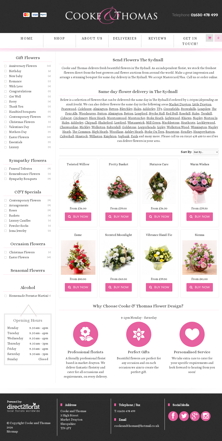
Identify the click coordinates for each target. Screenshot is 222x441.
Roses (13, 210)
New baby (16, 76)
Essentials (15, 142)
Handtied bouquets (22, 111)
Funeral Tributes (20, 168)
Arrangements (18, 205)
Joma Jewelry (17, 231)
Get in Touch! (190, 41)
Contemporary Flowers (25, 116)
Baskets (14, 215)
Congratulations (20, 91)
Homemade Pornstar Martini (28, 295)
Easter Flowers (19, 137)
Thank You (16, 106)
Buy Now (78, 216)
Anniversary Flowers (23, 66)
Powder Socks (18, 226)
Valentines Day (19, 127)
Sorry (13, 101)
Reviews (157, 38)
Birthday (15, 71)
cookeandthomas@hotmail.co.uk (136, 426)
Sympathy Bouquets (23, 179)
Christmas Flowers (22, 122)
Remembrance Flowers (24, 174)
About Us (92, 38)
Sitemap (12, 431)
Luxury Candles (20, 220)
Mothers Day (18, 132)
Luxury (14, 147)
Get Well (15, 96)
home (27, 38)
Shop (59, 38)
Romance (15, 81)
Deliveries (125, 38)
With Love (16, 86)
